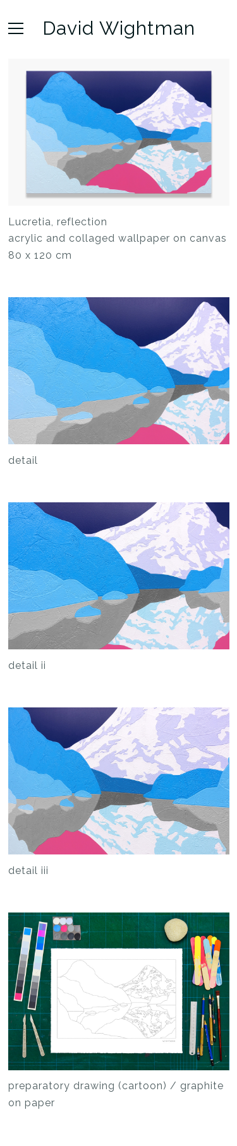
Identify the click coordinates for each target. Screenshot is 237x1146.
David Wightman (118, 28)
